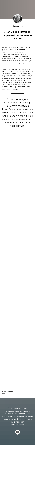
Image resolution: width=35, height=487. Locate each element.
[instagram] (17, 432)
